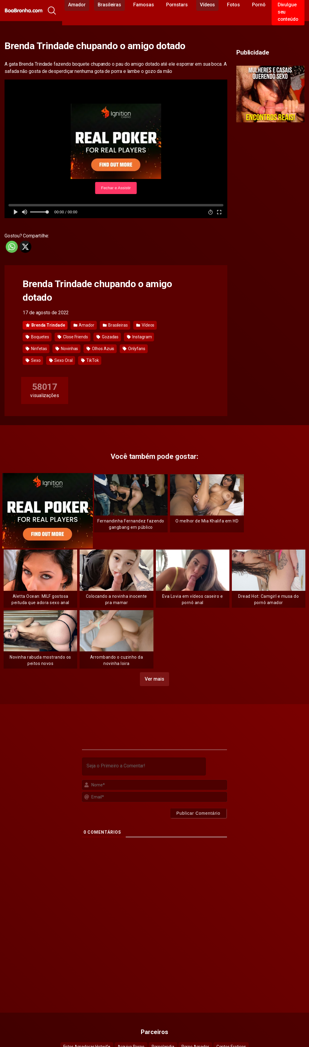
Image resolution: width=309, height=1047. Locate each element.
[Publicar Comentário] (198, 813)
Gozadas (107, 336)
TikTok (90, 360)
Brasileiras (115, 325)
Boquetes (37, 336)
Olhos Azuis (100, 348)
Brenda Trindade (45, 325)
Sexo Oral (61, 360)
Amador (84, 325)
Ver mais (154, 679)
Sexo (33, 360)
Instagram (139, 336)
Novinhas (66, 348)
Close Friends (73, 336)
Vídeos (145, 325)
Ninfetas (36, 348)
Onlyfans (134, 348)
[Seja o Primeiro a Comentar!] (144, 766)
